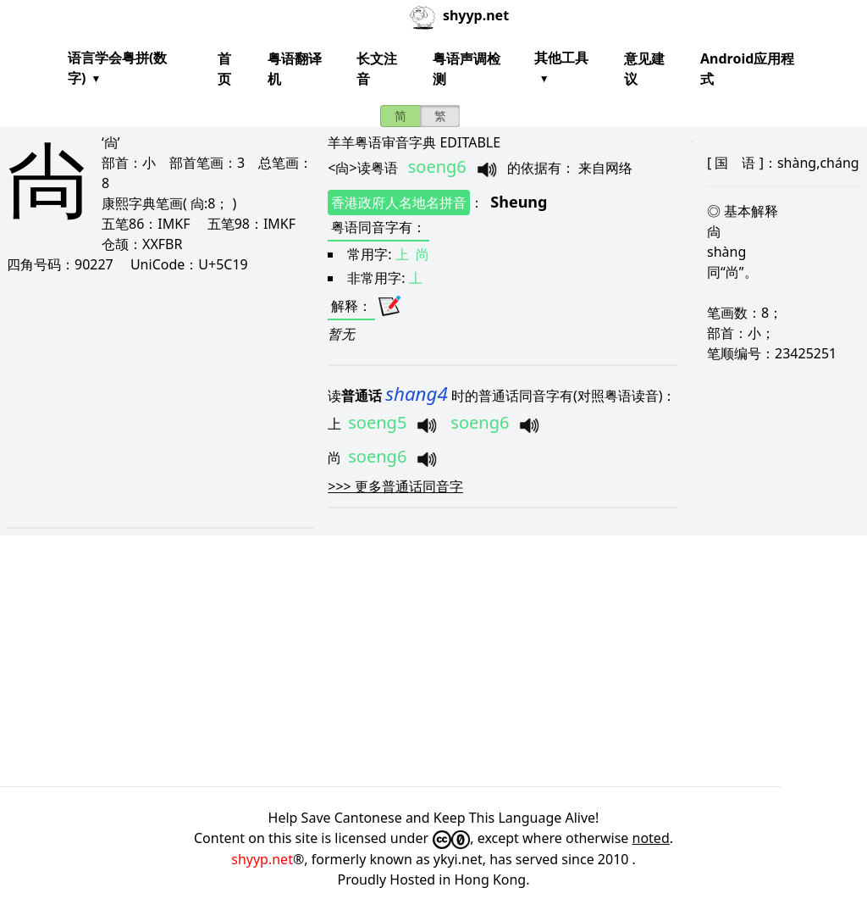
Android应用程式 (747, 68)
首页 (224, 68)
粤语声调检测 (466, 68)
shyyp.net (262, 859)
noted (651, 838)
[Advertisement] (160, 400)
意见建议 (644, 68)
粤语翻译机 (295, 68)
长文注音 (376, 68)
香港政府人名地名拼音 (399, 202)
